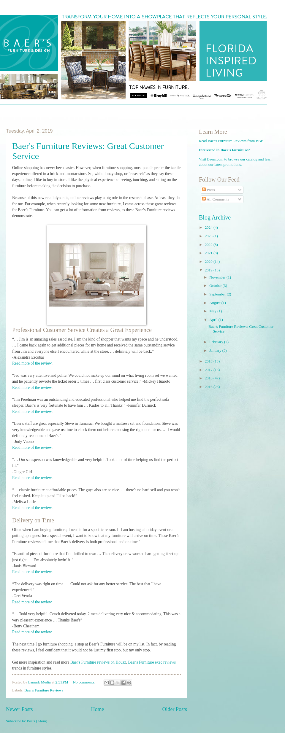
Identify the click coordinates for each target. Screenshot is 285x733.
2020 (209, 262)
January (215, 351)
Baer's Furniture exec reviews (152, 662)
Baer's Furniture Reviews (43, 690)
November (218, 277)
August (215, 303)
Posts (208, 190)
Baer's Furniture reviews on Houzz (98, 662)
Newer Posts (19, 709)
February (216, 342)
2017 (209, 370)
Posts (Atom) (37, 721)
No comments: (84, 682)
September (218, 294)
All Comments (215, 199)
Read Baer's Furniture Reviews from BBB (231, 141)
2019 (209, 270)
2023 (209, 236)
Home (97, 709)
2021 (209, 253)
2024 (209, 227)
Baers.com (215, 159)
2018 (209, 361)
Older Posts (174, 709)
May (213, 311)
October (216, 286)
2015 (209, 387)
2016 (209, 378)
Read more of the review (32, 363)
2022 (209, 245)
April (213, 320)
